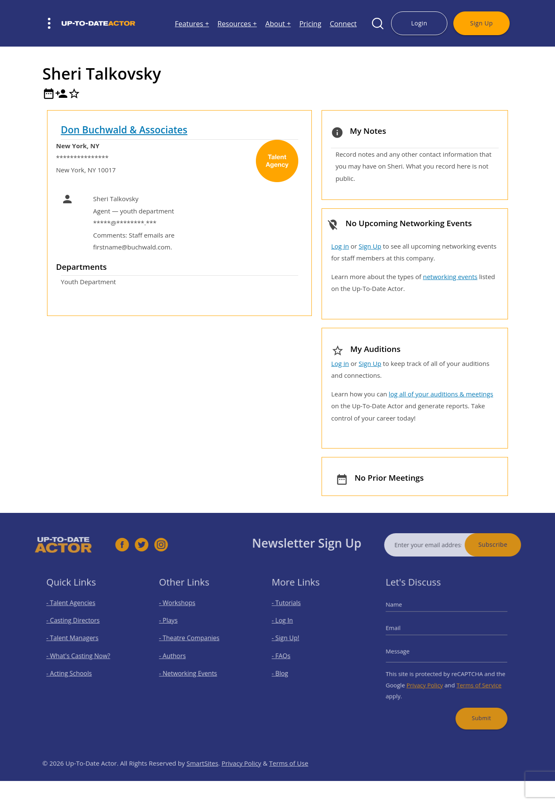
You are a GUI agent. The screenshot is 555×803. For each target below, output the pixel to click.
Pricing (310, 23)
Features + (192, 23)
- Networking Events (190, 670)
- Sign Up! (290, 640)
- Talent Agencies (74, 610)
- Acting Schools (72, 670)
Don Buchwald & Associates (124, 129)
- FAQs (286, 655)
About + (278, 23)
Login (419, 23)
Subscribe (508, 544)
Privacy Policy (428, 679)
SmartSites (202, 778)
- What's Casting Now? (80, 655)
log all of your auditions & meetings (441, 394)
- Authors (177, 655)
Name (402, 612)
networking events (450, 276)
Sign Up (481, 23)
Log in (340, 246)
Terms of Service (474, 679)
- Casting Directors (75, 625)
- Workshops (181, 610)
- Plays (174, 625)
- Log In (288, 625)
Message (405, 651)
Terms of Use (288, 778)
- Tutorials (291, 610)
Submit (476, 708)
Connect (343, 23)
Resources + (237, 23)
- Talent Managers (75, 640)
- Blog (286, 670)
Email (401, 631)
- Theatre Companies (191, 640)
